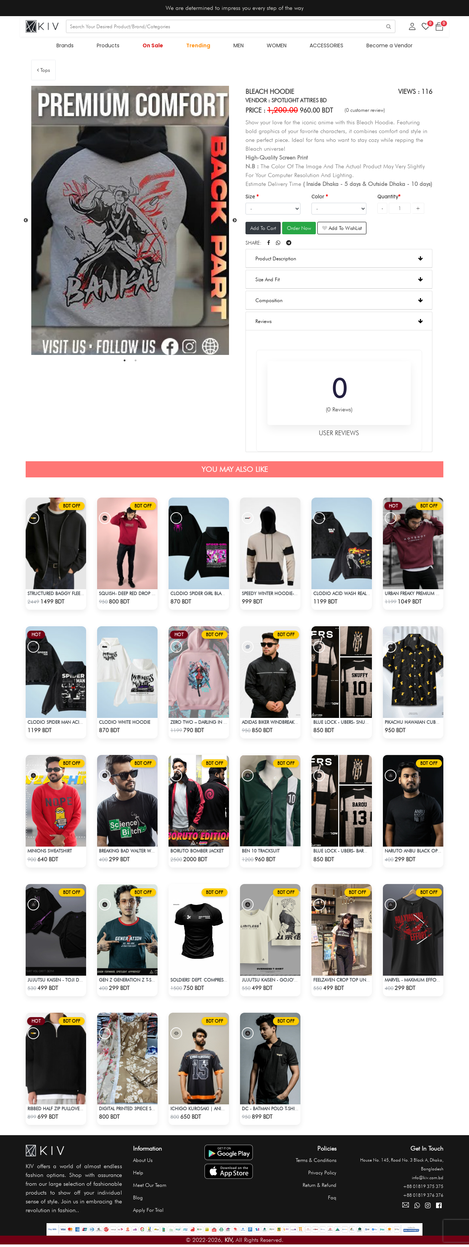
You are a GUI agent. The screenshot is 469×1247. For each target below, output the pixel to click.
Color (318, 198)
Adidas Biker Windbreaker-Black (276, 723)
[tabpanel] (130, 221)
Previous (25, 221)
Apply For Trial (148, 1211)
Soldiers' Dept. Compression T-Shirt (208, 981)
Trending (199, 47)
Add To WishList (342, 229)
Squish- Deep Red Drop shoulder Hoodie (143, 595)
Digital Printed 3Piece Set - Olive (134, 1109)
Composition (339, 301)
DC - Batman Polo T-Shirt (269, 1109)
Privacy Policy (322, 1173)
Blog (138, 1198)
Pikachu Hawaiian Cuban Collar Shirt (426, 723)
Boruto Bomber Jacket (196, 852)
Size (250, 198)
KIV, (229, 1240)
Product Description (339, 260)
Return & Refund (319, 1186)
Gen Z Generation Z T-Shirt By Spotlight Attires (151, 981)
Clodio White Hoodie (123, 723)
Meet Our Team (149, 1186)
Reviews (339, 322)
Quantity (387, 198)
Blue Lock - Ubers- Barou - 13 (345, 852)
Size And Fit (339, 281)
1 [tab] (124, 362)
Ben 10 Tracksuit (260, 852)
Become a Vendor (386, 47)
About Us (142, 1161)
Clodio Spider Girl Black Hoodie (207, 595)
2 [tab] (135, 362)
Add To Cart (263, 229)
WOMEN (275, 47)
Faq (332, 1198)
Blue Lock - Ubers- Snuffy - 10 (345, 723)
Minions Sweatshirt (49, 852)
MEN (238, 47)
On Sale (154, 47)
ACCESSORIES (324, 47)
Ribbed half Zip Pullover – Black (62, 1109)
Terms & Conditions (316, 1161)
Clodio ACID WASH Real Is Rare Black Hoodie (362, 595)
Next (234, 221)
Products (111, 47)
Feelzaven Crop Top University (347, 981)
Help (138, 1173)
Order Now (299, 229)
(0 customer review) (364, 111)
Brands (69, 47)
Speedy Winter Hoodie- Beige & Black (282, 595)
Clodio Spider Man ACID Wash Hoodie (69, 723)
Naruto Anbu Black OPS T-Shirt (419, 852)
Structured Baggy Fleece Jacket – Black (72, 595)
